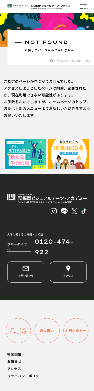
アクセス (68, 271)
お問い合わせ (25, 271)
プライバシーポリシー (25, 375)
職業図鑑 (14, 354)
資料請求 (47, 330)
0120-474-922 (54, 247)
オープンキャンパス (18, 330)
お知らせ (14, 361)
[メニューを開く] (83, 6)
